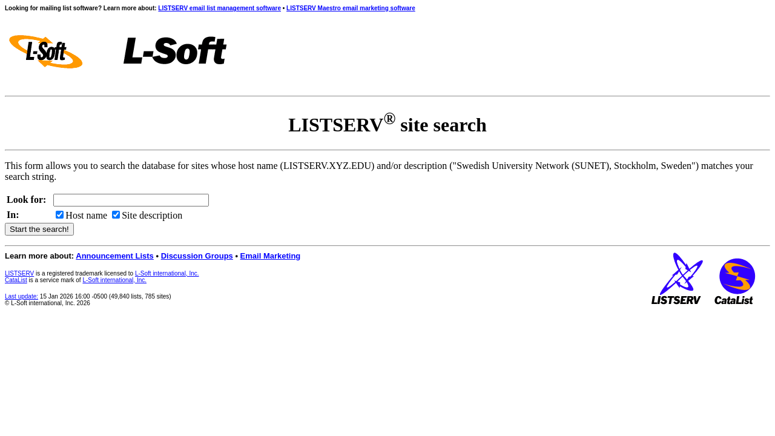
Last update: (21, 296)
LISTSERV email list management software (219, 8)
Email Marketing (270, 255)
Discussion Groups (197, 255)
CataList (16, 280)
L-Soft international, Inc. (167, 273)
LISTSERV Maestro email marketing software (350, 8)
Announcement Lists (115, 255)
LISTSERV (19, 273)
